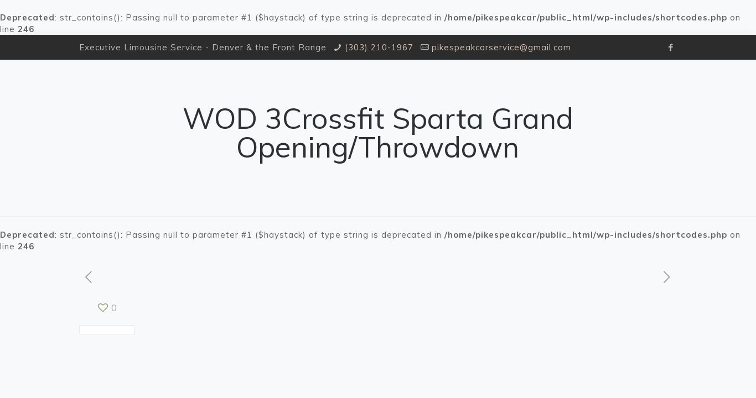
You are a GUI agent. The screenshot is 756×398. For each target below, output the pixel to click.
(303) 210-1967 (379, 47)
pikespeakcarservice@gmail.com (501, 47)
